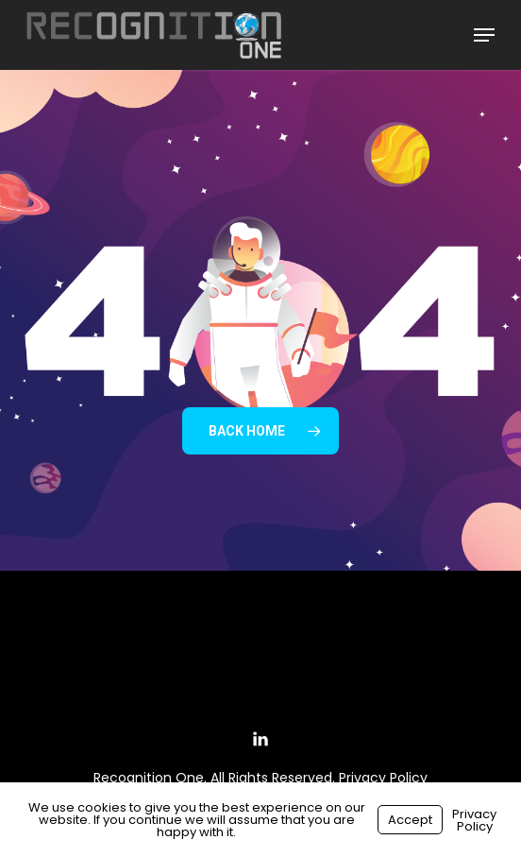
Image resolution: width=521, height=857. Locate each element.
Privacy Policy (383, 777)
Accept (410, 820)
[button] (484, 35)
